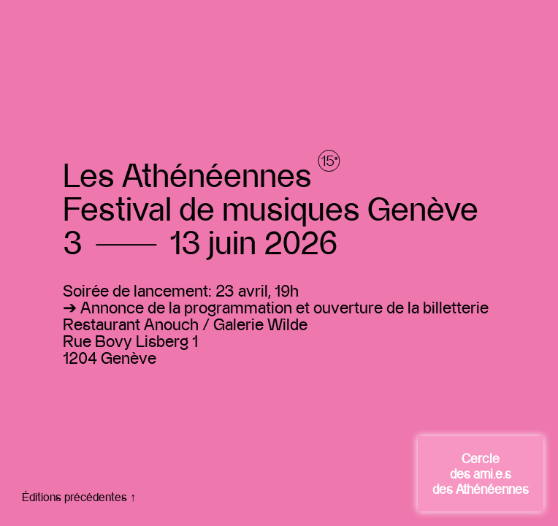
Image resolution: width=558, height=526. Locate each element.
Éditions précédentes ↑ (79, 497)
